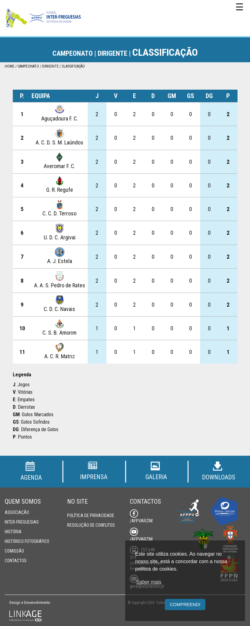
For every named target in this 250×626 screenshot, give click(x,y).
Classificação (73, 66)
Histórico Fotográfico (27, 541)
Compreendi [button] (185, 604)
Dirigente (50, 66)
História (13, 531)
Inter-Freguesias (22, 522)
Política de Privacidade (90, 515)
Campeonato (28, 66)
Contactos (16, 560)
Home (9, 66)
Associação (17, 512)
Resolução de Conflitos (91, 525)
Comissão (14, 550)
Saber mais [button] (148, 582)
